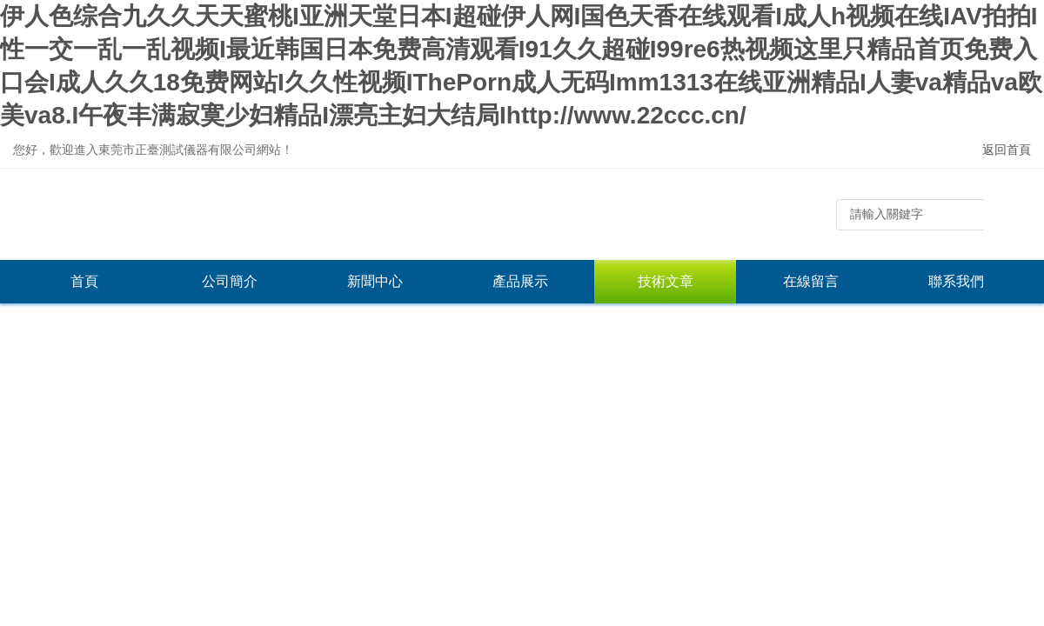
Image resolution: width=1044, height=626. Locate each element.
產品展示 (520, 281)
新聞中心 (375, 281)
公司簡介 (230, 281)
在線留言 (811, 281)
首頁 (84, 281)
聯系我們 (956, 281)
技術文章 (665, 281)
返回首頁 (1006, 149)
